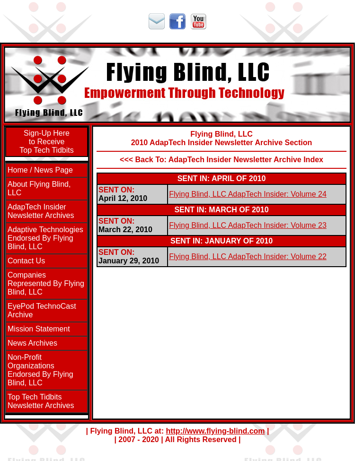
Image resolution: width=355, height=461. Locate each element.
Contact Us (26, 261)
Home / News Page (40, 170)
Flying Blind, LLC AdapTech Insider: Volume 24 (248, 194)
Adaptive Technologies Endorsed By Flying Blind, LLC (45, 238)
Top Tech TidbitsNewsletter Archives (41, 401)
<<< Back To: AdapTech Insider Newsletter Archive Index (221, 160)
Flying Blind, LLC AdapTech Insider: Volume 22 (248, 256)
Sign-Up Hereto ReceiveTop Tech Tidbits (46, 141)
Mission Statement (39, 329)
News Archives (32, 343)
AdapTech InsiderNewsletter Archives (41, 211)
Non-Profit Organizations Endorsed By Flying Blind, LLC (40, 370)
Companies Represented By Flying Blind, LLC (46, 283)
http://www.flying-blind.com (215, 431)
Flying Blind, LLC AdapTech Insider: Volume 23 (248, 225)
